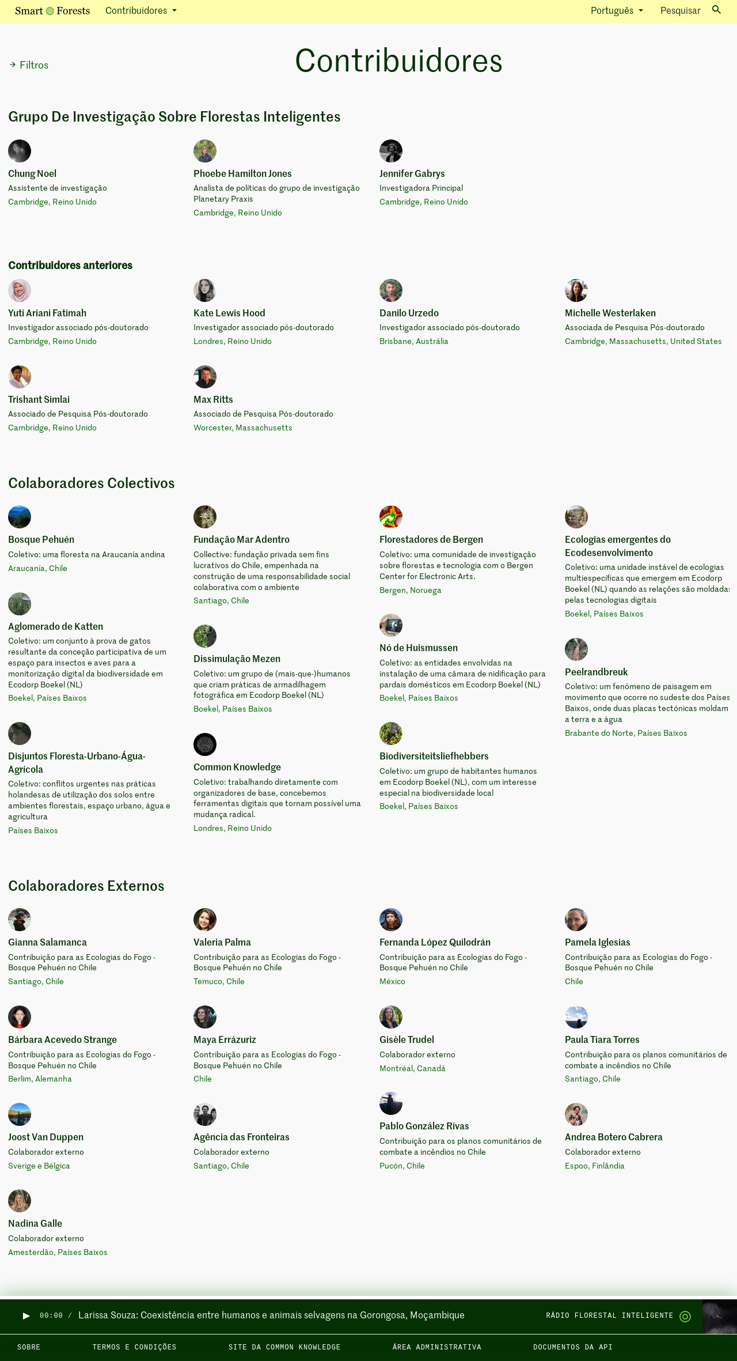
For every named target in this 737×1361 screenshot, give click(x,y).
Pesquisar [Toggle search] (690, 10)
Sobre (29, 1348)
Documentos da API (573, 1348)
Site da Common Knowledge (285, 1348)
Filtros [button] (28, 66)
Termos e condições (135, 1348)
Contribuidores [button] (137, 11)
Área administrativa (437, 1348)
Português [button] (613, 11)
